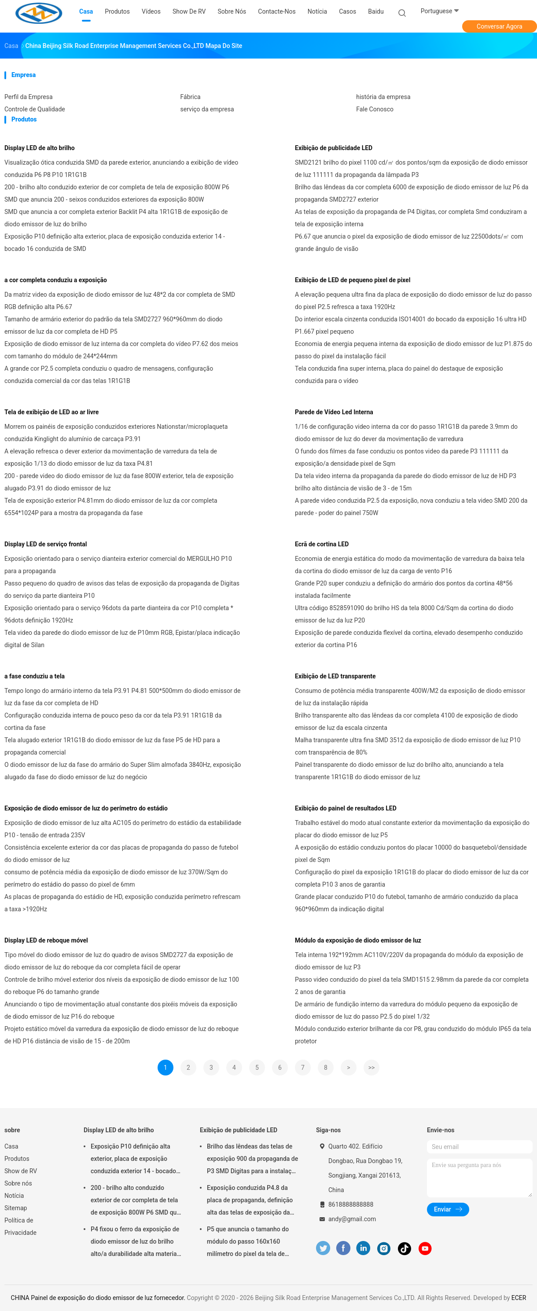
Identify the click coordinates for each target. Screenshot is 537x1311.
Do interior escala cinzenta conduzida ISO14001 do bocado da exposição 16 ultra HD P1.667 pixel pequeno (410, 325)
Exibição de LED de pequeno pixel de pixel (352, 280)
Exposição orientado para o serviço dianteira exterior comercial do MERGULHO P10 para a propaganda (118, 564)
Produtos (16, 1158)
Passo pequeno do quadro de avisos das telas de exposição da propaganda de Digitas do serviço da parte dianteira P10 (121, 589)
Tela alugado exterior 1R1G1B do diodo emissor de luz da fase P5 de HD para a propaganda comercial (112, 746)
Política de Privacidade (20, 1226)
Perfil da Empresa (28, 96)
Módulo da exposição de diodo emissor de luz (358, 940)
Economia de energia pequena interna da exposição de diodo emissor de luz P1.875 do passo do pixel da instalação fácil (413, 350)
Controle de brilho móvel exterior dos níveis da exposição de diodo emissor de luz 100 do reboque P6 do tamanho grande (121, 985)
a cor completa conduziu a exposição (55, 280)
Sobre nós (18, 1183)
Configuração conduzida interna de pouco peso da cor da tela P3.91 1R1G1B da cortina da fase (113, 721)
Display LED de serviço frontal (45, 544)
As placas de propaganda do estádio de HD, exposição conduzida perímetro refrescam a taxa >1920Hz (122, 903)
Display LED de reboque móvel (46, 940)
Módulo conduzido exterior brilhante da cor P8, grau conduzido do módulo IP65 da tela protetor (413, 1035)
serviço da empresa (207, 109)
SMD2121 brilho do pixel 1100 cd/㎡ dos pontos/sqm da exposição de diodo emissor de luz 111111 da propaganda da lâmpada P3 (411, 168)
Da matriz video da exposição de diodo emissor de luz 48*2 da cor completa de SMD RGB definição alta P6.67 (119, 300)
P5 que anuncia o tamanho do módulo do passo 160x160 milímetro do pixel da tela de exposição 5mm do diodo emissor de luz (248, 1243)
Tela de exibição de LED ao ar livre (51, 412)
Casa (11, 1146)
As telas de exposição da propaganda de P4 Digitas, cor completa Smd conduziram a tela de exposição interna (411, 218)
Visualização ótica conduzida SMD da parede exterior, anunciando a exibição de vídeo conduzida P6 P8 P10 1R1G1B (121, 168)
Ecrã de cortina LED (322, 544)
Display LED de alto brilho (39, 147)
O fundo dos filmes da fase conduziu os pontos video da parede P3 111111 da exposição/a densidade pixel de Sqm (401, 457)
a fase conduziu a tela (34, 676)
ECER (518, 1297)
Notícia (14, 1195)
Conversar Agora (499, 26)
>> (371, 1067)
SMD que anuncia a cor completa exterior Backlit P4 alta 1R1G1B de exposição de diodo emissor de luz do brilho (116, 218)
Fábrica (190, 96)
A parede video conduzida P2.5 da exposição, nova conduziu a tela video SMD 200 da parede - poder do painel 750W (411, 506)
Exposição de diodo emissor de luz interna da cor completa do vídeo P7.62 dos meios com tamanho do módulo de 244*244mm (121, 350)
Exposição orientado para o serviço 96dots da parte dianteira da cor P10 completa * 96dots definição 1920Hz (118, 614)
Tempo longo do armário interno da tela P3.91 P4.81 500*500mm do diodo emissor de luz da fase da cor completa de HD (122, 697)
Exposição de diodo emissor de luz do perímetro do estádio (86, 808)
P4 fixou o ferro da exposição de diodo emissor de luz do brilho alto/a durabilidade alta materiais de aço (136, 1243)
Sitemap (15, 1208)
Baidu (375, 11)
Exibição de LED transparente (335, 676)
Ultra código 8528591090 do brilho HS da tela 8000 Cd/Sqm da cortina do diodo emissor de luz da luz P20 (404, 614)
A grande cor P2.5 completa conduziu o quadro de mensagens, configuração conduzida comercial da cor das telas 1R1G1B (108, 374)
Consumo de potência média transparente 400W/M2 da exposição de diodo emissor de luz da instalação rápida (410, 697)
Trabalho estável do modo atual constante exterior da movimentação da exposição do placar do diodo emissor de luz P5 (412, 829)
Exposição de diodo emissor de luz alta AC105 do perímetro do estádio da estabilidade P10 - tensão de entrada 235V (122, 829)
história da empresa (383, 96)
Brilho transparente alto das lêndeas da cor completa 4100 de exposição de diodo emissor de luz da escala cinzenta (406, 721)
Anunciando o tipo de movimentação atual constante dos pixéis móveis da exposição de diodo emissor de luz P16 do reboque (120, 1010)
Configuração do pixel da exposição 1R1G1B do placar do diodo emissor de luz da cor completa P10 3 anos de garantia (412, 878)
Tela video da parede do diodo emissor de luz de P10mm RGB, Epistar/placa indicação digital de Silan (122, 638)
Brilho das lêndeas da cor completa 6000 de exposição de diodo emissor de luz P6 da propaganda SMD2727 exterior (412, 193)
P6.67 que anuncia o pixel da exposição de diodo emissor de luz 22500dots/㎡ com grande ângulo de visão (409, 242)
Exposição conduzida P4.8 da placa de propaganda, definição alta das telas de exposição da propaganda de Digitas (250, 1201)
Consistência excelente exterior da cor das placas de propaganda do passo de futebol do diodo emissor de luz (121, 853)
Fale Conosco (375, 109)
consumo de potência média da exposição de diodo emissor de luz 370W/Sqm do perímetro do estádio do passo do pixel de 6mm (116, 878)
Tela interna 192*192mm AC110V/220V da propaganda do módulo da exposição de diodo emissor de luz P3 (409, 961)
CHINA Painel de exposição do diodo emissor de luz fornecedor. (99, 1297)
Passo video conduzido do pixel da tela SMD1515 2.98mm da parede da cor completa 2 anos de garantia (412, 985)
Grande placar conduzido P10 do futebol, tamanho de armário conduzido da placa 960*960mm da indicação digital (406, 903)
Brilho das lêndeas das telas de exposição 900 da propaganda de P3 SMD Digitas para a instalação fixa (252, 1160)
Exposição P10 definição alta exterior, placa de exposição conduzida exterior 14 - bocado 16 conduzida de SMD (114, 242)
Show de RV (20, 1171)
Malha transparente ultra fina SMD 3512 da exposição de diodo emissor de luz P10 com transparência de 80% (408, 746)
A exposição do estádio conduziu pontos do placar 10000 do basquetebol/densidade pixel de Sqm (411, 853)
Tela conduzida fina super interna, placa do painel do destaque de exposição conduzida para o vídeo (399, 374)
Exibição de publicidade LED (333, 147)
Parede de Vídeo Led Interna (334, 412)
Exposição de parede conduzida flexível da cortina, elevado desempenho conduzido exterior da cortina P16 (409, 638)
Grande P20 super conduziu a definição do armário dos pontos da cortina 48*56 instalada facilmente (404, 589)
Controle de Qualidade (34, 109)
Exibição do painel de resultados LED (346, 808)
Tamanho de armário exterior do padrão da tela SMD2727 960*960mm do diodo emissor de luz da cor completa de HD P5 (113, 325)
